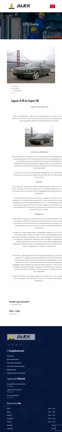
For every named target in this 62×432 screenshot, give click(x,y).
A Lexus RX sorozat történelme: (16, 384)
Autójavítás (10, 356)
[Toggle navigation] (52, 6)
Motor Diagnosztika (13, 359)
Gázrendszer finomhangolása (16, 366)
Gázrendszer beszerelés (14, 363)
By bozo (15, 86)
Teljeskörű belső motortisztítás (16, 373)
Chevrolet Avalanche (13, 395)
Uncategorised (17, 90)
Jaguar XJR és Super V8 (14, 390)
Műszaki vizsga (11, 369)
